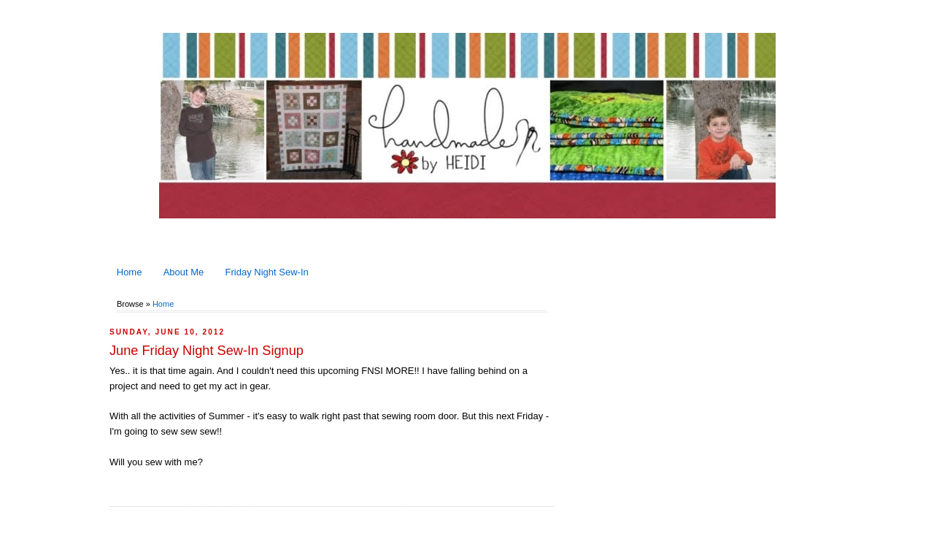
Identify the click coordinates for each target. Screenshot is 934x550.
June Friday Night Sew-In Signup (206, 350)
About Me (183, 272)
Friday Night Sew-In (267, 272)
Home (129, 272)
